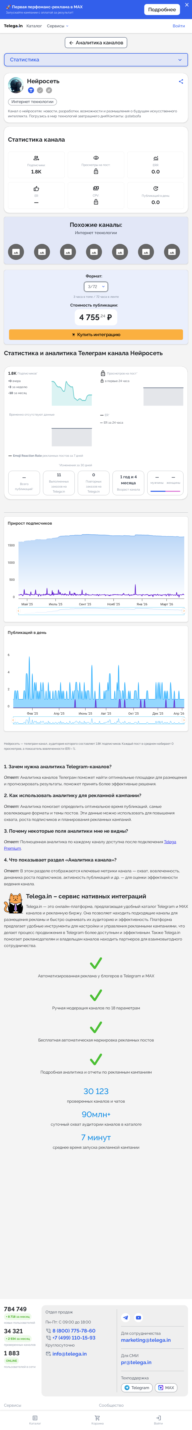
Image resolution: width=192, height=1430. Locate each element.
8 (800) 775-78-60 (74, 1331)
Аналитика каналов (96, 43)
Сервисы (58, 26)
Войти (179, 26)
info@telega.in (69, 1354)
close (187, 5)
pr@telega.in (136, 1362)
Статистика (22, 59)
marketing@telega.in (146, 1340)
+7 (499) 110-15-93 (74, 1338)
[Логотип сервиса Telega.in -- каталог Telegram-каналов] (13, 26)
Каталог (34, 26)
